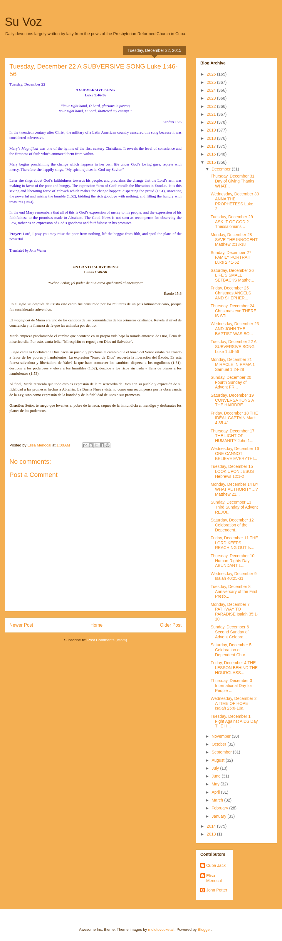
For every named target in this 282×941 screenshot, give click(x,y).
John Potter (216, 890)
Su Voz (23, 21)
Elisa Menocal (214, 878)
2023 (212, 98)
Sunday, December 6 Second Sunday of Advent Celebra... (230, 632)
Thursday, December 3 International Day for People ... (231, 685)
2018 (212, 138)
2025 (212, 82)
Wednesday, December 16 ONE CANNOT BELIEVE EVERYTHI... (235, 453)
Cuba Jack (216, 865)
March (218, 800)
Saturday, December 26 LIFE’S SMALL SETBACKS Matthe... (232, 275)
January (219, 816)
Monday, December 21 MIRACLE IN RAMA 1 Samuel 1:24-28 (233, 364)
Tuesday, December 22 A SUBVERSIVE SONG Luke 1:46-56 (233, 346)
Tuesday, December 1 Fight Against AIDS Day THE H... (234, 721)
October (219, 744)
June (216, 776)
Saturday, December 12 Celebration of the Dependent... (232, 525)
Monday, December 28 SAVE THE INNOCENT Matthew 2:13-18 (234, 239)
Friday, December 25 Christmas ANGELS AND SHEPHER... (231, 293)
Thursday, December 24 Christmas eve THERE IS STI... (233, 311)
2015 (212, 162)
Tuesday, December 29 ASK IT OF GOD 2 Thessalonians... (232, 221)
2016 (212, 154)
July (216, 768)
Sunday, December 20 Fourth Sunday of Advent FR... (231, 382)
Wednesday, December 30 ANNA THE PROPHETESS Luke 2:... (235, 201)
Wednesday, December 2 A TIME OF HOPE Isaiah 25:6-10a (234, 703)
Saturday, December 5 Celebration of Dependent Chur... (231, 649)
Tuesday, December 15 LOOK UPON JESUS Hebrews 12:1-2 (232, 471)
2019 (212, 130)
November (221, 736)
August (218, 760)
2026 (212, 74)
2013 (212, 834)
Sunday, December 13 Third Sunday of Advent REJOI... (234, 507)
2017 (212, 146)
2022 (212, 106)
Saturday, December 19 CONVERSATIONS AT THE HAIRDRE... (233, 400)
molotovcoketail (161, 929)
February (220, 808)
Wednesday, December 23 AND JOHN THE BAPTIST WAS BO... (235, 328)
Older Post (171, 625)
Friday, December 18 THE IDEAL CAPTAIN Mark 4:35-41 (234, 418)
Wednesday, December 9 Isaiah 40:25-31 (234, 576)
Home (96, 625)
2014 (212, 826)
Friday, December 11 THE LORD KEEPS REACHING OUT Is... (234, 543)
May (216, 784)
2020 (212, 122)
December (221, 169)
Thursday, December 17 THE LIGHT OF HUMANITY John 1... (232, 436)
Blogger (204, 929)
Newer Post (21, 625)
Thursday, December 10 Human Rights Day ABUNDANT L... (232, 560)
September (222, 752)
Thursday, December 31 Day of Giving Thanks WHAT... (232, 181)
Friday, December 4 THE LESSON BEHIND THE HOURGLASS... (234, 667)
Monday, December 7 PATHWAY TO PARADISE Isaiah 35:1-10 (234, 611)
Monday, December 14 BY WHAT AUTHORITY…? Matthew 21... (234, 489)
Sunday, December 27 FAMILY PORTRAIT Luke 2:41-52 (231, 257)
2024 (212, 90)
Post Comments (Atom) (107, 640)
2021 (212, 114)
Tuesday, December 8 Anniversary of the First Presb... (234, 591)
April (216, 792)
